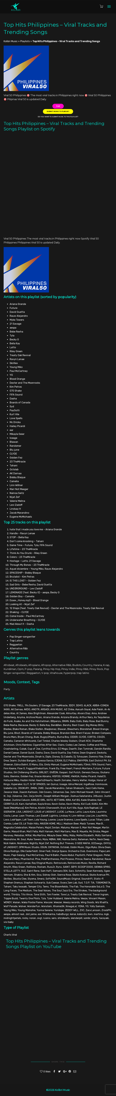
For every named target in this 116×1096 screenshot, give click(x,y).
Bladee (7, 729)
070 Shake (10, 705)
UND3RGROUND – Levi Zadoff (26, 588)
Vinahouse (56, 673)
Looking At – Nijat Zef (22, 604)
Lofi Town (28, 819)
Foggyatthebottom (37, 768)
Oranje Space (59, 851)
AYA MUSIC (56, 709)
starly (95, 918)
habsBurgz (62, 914)
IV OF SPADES (37, 784)
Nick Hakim (10, 843)
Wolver (22, 906)
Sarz (71, 870)
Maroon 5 (76, 827)
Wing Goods (87, 902)
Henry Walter (79, 780)
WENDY (8, 902)
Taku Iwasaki (20, 886)
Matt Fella (32, 831)
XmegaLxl (71, 906)
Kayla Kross (44, 803)
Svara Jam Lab (68, 882)
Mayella (84, 831)
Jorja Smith (35, 796)
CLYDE (82, 737)
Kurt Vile (71, 807)
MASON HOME (47, 823)
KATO (50, 800)
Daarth (73, 748)
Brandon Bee (67, 733)
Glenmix (14, 776)
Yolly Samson (97, 906)
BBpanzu (56, 721)
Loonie (52, 819)
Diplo (48, 756)
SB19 (74, 866)
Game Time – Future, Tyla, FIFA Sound (31, 545)
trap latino (83, 673)
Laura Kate (89, 811)
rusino (46, 918)
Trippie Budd (11, 898)
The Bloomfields (59, 886)
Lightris (53, 815)
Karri (21, 803)
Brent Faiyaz (83, 733)
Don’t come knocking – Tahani (27, 541)
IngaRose (89, 784)
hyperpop (70, 673)
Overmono (92, 851)
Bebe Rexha (10, 725)
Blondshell (86, 729)
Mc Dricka (94, 831)
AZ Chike (69, 709)
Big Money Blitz (94, 725)
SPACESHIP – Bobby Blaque (25, 572)
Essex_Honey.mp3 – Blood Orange (29, 600)
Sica (39, 874)
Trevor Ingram (100, 894)
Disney (56, 756)
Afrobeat (9, 665)
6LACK (87, 705)
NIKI (59, 839)
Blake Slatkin (36, 729)
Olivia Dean (104, 847)
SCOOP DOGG (85, 866)
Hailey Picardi (88, 776)
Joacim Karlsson (28, 792)
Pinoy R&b (82, 669)
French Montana (83, 768)
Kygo (80, 807)
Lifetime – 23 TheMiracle (24, 549)
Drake (108, 756)
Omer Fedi (44, 851)
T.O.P (86, 882)
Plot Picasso (67, 859)
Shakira (18, 874)
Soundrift (87, 878)
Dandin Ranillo (102, 748)
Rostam (41, 866)
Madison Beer (71, 823)
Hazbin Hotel (27, 780)
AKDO (27, 709)
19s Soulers (31, 705)
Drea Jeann (10, 760)
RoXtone (31, 866)
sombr (87, 918)
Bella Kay (45, 725)
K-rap (106, 665)
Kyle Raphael (91, 807)
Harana (97, 665)
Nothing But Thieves (62, 843)
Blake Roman (20, 729)
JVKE (41, 788)
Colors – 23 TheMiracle (22, 557)
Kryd (63, 807)
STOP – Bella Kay (19, 537)
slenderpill (76, 918)
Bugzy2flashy (48, 737)
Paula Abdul (67, 855)
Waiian (16, 902)
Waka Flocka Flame (32, 902)
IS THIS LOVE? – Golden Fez (25, 580)
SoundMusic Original (68, 878)
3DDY (72, 705)
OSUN (43, 847)
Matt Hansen (46, 831)
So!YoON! (51, 878)
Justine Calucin (21, 800)
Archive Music (34, 717)
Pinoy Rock (96, 669)
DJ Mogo (63, 748)
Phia (37, 859)
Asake (17, 721)
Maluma (65, 827)
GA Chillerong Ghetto (26, 772)
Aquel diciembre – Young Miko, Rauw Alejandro (36, 568)
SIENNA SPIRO (102, 866)
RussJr (51, 866)
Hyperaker (16, 784)
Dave (47, 752)
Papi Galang (18, 855)
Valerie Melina (71, 898)
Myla (45, 839)
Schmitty (80, 870)
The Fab (73, 886)
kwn (90, 914)
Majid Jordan (52, 827)
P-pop (28, 669)
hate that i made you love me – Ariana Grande (36, 529)
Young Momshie (26, 910)
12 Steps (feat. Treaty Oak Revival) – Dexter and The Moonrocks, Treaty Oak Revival (57, 608)
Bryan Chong (25, 737)
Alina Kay (71, 713)
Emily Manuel (51, 764)
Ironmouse (101, 784)
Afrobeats (21, 665)
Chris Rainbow (24, 744)
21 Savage (44, 705)
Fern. (108, 764)
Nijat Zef (44, 843)
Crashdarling (11, 748)
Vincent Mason (97, 898)
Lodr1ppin (15, 819)
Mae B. (99, 823)
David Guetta (58, 752)
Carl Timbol (43, 740)
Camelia (8, 740)
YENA (81, 906)
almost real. (18, 914)
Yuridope (59, 910)
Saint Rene (33, 870)
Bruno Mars (10, 737)
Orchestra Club (76, 851)
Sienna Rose (64, 874)
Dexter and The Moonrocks (19, 756)
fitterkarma (48, 914)
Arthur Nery (86, 717)
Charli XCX (85, 740)
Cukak (22, 748)
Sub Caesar (52, 882)
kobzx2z (82, 914)
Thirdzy (15, 894)
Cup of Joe (34, 748)
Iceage (63, 784)
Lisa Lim (90, 815)
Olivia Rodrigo (11, 851)
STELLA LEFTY (12, 870)
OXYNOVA (53, 847)
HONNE (66, 776)
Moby (72, 835)
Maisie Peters (36, 827)
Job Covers (45, 792)
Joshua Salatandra (81, 796)
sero (54, 918)
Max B (75, 831)
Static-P (98, 878)
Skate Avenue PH (99, 874)
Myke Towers (34, 839)
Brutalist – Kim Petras (22, 576)
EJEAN (58, 760)
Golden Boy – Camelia (22, 596)
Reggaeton (33, 673)
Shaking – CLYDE (19, 612)
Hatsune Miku (11, 780)
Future (97, 768)
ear (39, 914)
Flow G (21, 768)
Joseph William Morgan (56, 796)
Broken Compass (101, 733)
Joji (9, 796)
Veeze (84, 898)
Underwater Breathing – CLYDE (27, 620)
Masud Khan (18, 831)
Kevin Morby (73, 803)
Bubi (36, 737)
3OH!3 (79, 705)
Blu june (8, 733)
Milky (65, 835)
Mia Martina (39, 835)
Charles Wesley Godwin (64, 740)
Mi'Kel (28, 835)
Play (58, 106)
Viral (14, 934)
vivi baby (9, 922)
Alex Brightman (37, 713)
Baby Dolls (76, 721)
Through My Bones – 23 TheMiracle (29, 564)
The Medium (25, 890)
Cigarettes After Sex (45, 744)
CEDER (74, 737)
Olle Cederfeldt (29, 851)
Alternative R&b (61, 665)
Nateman (83, 839)
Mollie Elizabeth (85, 835)
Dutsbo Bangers (27, 760)
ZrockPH (106, 910)
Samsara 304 (60, 870)
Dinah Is (39, 756)
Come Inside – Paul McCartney (27, 616)
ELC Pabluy (69, 760)
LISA (18, 811)
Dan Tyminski (85, 748)
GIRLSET (43, 772)
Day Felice (73, 752)
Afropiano (34, 665)
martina (98, 914)
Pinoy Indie (68, 669)
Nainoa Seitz (69, 839)
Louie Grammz (65, 819)
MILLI (59, 823)
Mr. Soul (21, 839)
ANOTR (35, 709)
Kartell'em (31, 803)
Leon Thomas (26, 815)
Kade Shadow (88, 800)
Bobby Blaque (51, 733)
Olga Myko (91, 847)
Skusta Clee (19, 878)
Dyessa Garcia (45, 760)
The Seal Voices (42, 890)
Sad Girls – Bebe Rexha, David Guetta (31, 584)
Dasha (39, 752)
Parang (37, 669)
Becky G (34, 725)
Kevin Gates (58, 803)
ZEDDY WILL (72, 910)
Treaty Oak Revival (80, 894)
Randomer (97, 859)
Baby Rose (89, 721)
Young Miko (10, 910)
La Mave (69, 811)
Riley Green (18, 866)
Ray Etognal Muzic (42, 863)
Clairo (61, 744)
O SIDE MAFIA (82, 843)
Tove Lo (65, 894)
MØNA (52, 839)
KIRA (68, 800)
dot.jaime (31, 914)
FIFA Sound (98, 764)
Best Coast (78, 725)
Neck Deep (103, 839)
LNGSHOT (28, 811)
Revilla (92, 863)
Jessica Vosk (11, 792)
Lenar (14, 815)
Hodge (91, 780)
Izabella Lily (10, 788)
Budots (76, 665)
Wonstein (46, 906)
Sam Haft (46, 870)
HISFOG (56, 776)
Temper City (35, 886)
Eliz (41, 764)
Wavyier (48, 902)
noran (32, 918)
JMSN (33, 788)
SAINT (66, 866)
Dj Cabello (66, 756)
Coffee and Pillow (96, 744)
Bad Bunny (102, 721)
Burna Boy (63, 737)
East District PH (98, 760)
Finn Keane (10, 768)
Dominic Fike (96, 756)
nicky (25, 918)
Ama (94, 713)
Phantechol (27, 859)
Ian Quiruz (52, 784)
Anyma (21, 717)
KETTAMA (59, 800)
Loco (6, 819)
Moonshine (10, 839)
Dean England (88, 752)
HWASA (75, 776)
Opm (20, 669)
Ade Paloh (97, 709)
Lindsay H (64, 815)
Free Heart (66, 768)
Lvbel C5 (17, 823)
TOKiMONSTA (103, 882)
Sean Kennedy (95, 870)
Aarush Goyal (82, 709)
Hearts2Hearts (44, 780)
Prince (78, 859)
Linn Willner (78, 815)
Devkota (101, 752)
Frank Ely (54, 768)
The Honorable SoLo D (91, 886)
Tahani (7, 886)
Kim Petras (31, 807)
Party (7, 689)
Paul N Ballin (52, 855)
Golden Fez (27, 776)
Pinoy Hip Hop (51, 669)
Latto (79, 811)
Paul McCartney (35, 855)
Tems (46, 886)
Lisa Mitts (101, 815)
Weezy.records (71, 902)
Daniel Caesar (11, 752)
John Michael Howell (81, 792)
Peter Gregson (94, 855)
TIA (92, 882)
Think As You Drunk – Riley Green (28, 553)
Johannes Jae (61, 792)
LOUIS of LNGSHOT (45, 811)
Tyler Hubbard (55, 898)
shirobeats (63, 918)
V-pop (45, 673)
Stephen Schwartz (34, 882)
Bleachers (73, 729)
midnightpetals (12, 918)
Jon (25, 796)
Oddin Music (77, 847)
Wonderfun (33, 906)
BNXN (65, 721)
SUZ (23, 870)
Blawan (62, 729)
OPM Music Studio (29, 847)
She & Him (29, 874)
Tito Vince (26, 894)
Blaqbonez (50, 729)
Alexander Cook (56, 713)
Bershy (67, 725)
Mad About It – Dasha (22, 624)
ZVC (82, 910)
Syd (80, 882)
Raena (87, 859)
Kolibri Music (11, 41)
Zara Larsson (93, 910)
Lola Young (40, 819)
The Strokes (80, 890)
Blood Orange (100, 729)
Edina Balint (21, 764)
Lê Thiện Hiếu (31, 823)
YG (87, 906)
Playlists (25, 41)
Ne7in (93, 839)
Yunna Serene (45, 910)
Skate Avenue (80, 874)
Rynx (59, 866)
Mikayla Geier (54, 835)
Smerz (40, 878)
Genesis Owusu (90, 772)
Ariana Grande (51, 717)
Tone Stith (39, 894)
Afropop (46, 665)
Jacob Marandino (54, 788)
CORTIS (91, 737)
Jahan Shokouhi (75, 788)
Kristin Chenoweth (48, 807)
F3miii (87, 764)
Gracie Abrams (42, 776)
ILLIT (26, 784)
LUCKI (60, 811)
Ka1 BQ (76, 800)
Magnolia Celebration (15, 827)
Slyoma (32, 878)
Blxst (17, 733)
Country (87, 665)
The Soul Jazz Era (62, 890)
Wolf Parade (10, 906)
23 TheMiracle (60, 705)
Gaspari (63, 772)
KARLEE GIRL (38, 800)
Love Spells (80, 819)
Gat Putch (75, 772)
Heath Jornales (62, 780)
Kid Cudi (85, 803)
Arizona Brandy (69, 717)
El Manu (33, 764)
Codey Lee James (76, 744)
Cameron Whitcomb (25, 740)
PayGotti (80, 855)
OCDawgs (96, 843)
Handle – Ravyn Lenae (22, 533)
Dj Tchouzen (81, 756)
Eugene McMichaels (71, 764)
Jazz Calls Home (94, 788)
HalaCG (101, 776)
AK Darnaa (17, 709)
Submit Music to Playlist (58, 111)
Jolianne (17, 796)
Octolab (64, 847)
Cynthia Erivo (49, 748)
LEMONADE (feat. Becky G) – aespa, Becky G (35, 592)
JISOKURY (23, 788)
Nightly (34, 843)
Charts (7, 934)
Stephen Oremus (13, 882)
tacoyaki (104, 918)
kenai (73, 914)
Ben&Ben (56, 725)
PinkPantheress (50, 859)
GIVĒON (54, 772)
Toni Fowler (53, 894)
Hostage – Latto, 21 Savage (25, 561)
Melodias (19, 835)
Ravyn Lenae (23, 863)
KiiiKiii (95, 803)
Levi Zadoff (41, 815)
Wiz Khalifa (101, 902)
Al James (21, 713)
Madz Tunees (87, 823)
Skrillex (8, 878)
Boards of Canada (31, 733)
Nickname (22, 843)
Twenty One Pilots (29, 898)
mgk (106, 914)
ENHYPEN (82, 760)
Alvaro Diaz (83, 713)
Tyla (43, 898)
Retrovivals (60, 863)
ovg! (39, 918)
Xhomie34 (58, 906)
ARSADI (45, 709)
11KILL (20, 705)
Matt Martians (62, 831)
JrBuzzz (98, 796)
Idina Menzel (75, 784)
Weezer (58, 902)
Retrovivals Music (77, 863)
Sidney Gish (49, 874)
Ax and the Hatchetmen (35, 721)
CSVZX (101, 737)
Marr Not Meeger (91, 827)
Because (23, 725)
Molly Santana (103, 835)
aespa (7, 914)
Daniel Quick (27, 752)
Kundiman (10, 669)
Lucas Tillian (95, 819)
